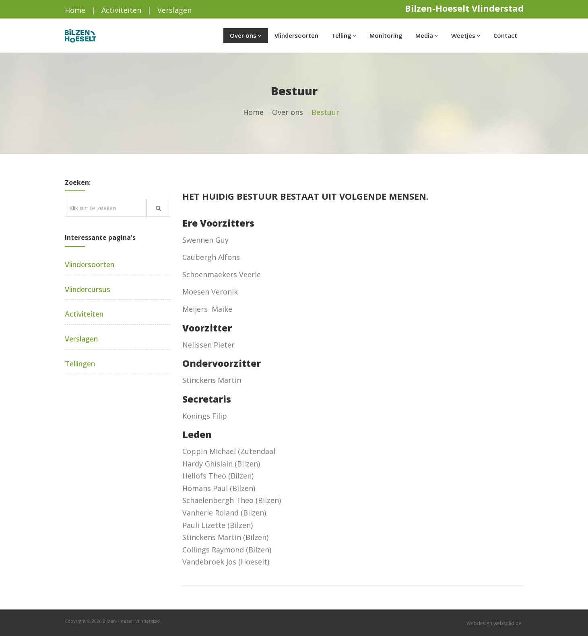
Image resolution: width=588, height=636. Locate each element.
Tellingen (80, 363)
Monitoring (385, 35)
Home (75, 10)
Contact (505, 35)
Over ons (246, 35)
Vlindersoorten (296, 35)
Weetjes (466, 35)
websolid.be (507, 623)
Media (426, 35)
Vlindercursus (87, 289)
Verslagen (174, 10)
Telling (344, 35)
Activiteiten (121, 10)
